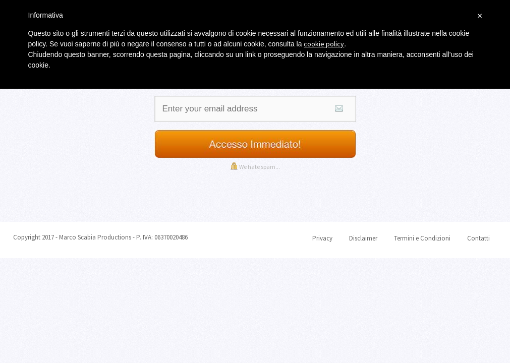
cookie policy (324, 43)
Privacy (322, 238)
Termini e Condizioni (422, 238)
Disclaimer (363, 238)
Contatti (478, 238)
